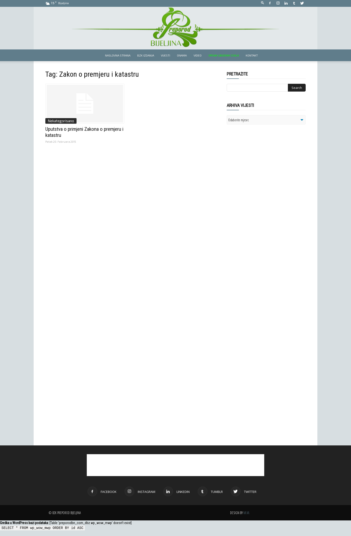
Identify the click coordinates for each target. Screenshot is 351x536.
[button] (262, 3)
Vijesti (165, 55)
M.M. (247, 512)
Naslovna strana (117, 55)
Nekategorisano (61, 121)
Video (198, 55)
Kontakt (252, 55)
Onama (182, 55)
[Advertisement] (264, 191)
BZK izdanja (145, 55)
